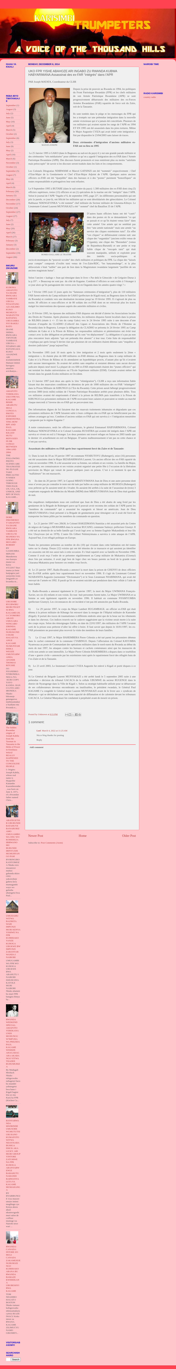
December (10, 199)
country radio (150, 97)
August (9, 109)
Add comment (36, 747)
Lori (39, 730)
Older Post (129, 835)
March (9, 130)
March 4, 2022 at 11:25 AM (54, 730)
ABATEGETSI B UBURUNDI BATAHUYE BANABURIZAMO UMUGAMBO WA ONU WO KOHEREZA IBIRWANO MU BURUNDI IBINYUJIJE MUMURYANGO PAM (13, 838)
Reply (39, 740)
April (8, 125)
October (9, 134)
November (11, 162)
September (11, 105)
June (8, 117)
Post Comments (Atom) (52, 842)
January (9, 195)
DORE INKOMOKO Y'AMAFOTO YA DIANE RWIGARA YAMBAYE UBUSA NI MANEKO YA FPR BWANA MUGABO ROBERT (12, 531)
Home (83, 835)
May (8, 121)
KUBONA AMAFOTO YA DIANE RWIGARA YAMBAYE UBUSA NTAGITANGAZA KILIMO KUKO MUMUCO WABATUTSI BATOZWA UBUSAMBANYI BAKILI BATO (12, 307)
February (10, 191)
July (8, 113)
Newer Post (35, 835)
